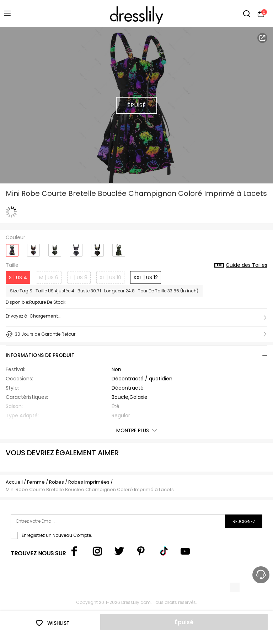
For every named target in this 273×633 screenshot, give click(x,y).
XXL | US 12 (145, 277)
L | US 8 (78, 277)
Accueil (14, 482)
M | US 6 (48, 277)
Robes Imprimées (88, 482)
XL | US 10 (110, 277)
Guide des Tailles (240, 265)
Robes (56, 482)
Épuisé (184, 622)
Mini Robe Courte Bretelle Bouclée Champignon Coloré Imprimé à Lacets (90, 489)
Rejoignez (243, 521)
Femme (36, 482)
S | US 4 (18, 277)
